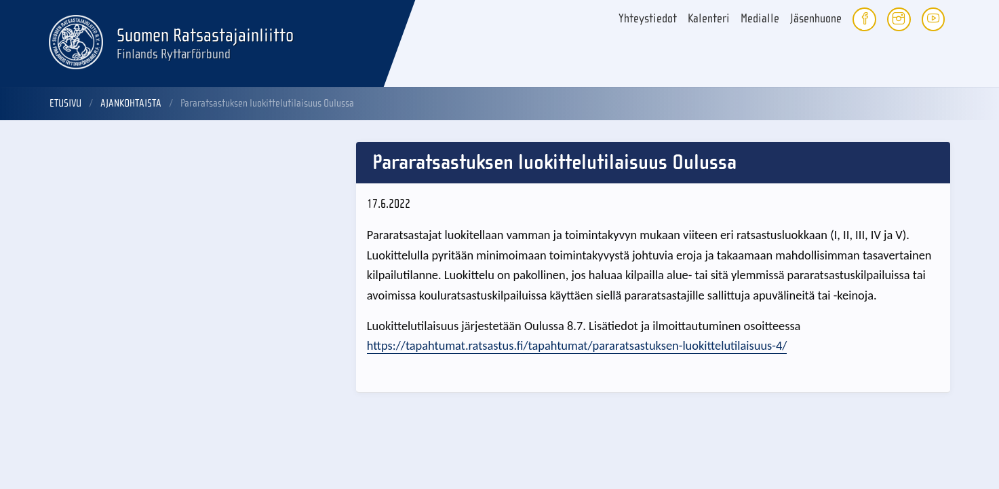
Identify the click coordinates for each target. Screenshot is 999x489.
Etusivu (65, 103)
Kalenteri (709, 19)
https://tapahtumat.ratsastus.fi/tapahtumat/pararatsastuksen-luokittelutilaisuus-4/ (577, 345)
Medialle (760, 19)
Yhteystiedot (648, 19)
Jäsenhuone (816, 19)
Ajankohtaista (130, 103)
